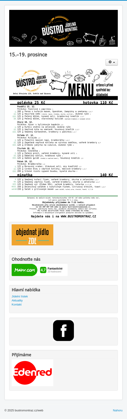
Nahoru (118, 410)
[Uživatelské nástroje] (111, 62)
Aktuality (17, 300)
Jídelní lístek (20, 296)
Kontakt (17, 304)
